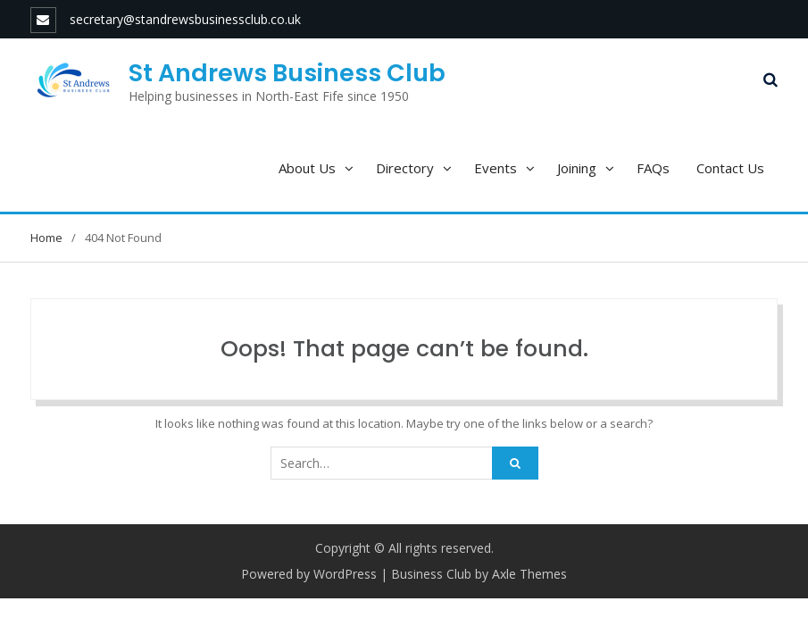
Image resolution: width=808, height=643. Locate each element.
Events (495, 168)
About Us (307, 168)
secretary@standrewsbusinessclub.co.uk (185, 19)
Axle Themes (529, 573)
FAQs (653, 168)
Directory (405, 168)
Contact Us (730, 168)
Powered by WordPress (309, 573)
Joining (576, 168)
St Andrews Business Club (287, 72)
